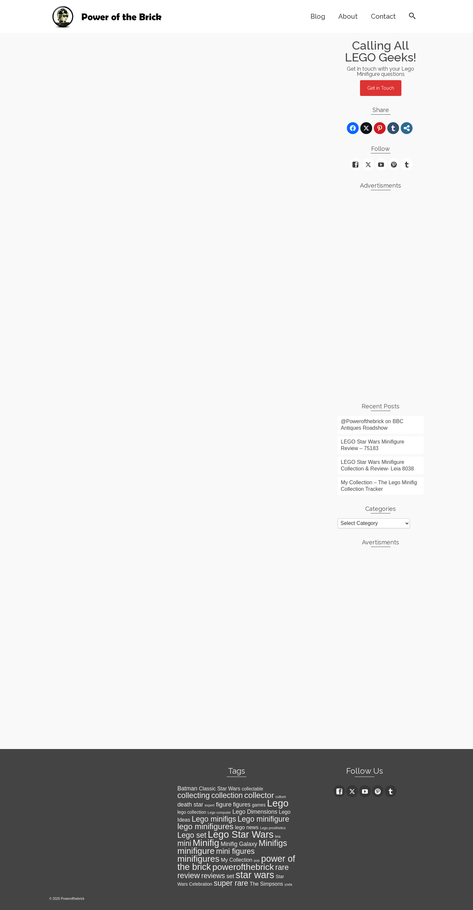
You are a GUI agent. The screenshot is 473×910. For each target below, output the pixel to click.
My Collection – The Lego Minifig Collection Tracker (379, 486)
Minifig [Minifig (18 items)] (206, 843)
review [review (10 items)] (188, 875)
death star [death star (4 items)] (190, 804)
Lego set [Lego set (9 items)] (191, 835)
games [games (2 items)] (259, 805)
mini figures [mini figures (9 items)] (235, 851)
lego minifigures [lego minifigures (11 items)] (205, 826)
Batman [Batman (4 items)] (187, 788)
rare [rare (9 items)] (282, 867)
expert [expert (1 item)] (209, 805)
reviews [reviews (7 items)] (213, 875)
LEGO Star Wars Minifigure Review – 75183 (372, 445)
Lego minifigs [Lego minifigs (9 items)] (213, 819)
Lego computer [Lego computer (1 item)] (219, 812)
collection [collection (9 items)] (227, 795)
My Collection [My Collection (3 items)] (237, 860)
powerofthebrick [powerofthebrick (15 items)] (243, 867)
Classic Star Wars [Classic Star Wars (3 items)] (219, 788)
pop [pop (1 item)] (257, 860)
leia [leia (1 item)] (278, 836)
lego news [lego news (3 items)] (247, 827)
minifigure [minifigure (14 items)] (195, 851)
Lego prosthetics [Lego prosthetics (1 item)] (272, 828)
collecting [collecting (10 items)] (193, 795)
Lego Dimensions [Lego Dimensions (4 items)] (255, 811)
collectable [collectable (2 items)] (252, 788)
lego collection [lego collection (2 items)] (191, 812)
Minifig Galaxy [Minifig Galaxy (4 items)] (239, 844)
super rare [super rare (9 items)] (231, 883)
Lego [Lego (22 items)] (277, 803)
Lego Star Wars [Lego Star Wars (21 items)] (241, 834)
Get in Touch (380, 88)
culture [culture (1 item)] (281, 797)
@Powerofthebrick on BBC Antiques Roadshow (372, 425)
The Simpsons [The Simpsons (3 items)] (266, 884)
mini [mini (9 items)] (184, 843)
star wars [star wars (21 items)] (255, 875)
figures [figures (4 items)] (241, 804)
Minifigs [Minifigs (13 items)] (273, 843)
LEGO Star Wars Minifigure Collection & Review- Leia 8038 (377, 465)
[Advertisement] (381, 293)
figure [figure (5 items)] (224, 804)
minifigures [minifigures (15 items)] (198, 859)
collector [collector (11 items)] (259, 795)
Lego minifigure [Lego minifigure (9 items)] (263, 819)
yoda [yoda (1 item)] (288, 884)
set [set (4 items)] (230, 876)
